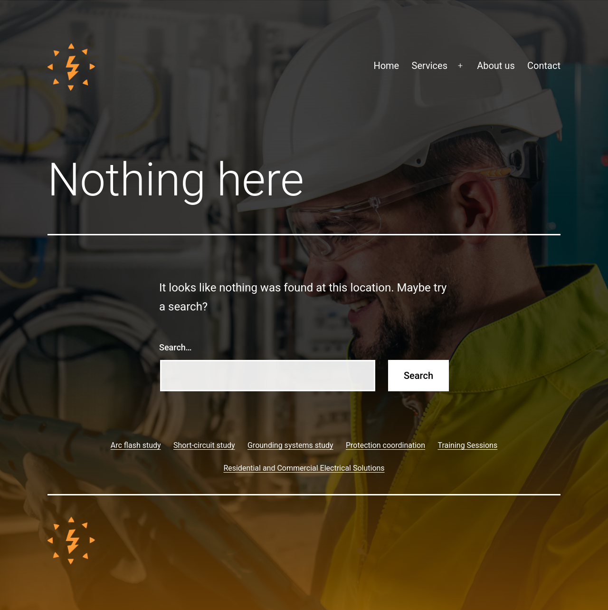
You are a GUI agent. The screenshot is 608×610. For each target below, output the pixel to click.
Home (386, 65)
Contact (543, 65)
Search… (175, 347)
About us (496, 65)
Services (429, 65)
